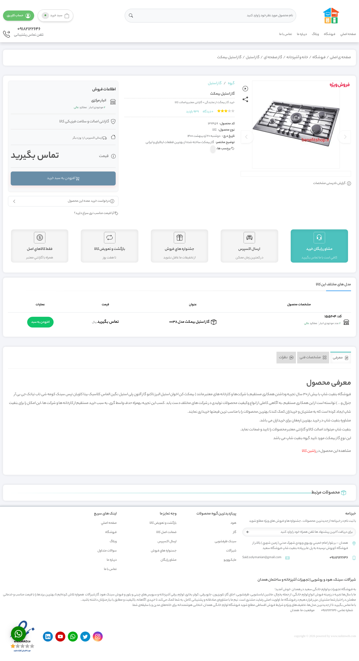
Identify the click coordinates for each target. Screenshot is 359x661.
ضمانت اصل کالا (166, 532)
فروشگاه (329, 34)
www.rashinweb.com (343, 636)
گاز (234, 532)
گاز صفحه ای (273, 58)
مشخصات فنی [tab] (313, 358)
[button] (18, 15)
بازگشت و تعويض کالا (163, 523)
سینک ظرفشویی (225, 541)
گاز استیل (253, 58)
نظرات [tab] (286, 358)
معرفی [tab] (341, 358)
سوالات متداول (107, 550)
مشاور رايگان (169, 560)
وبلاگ (315, 34)
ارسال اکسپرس (167, 541)
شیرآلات (231, 550)
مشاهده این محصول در (326, 451)
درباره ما (302, 34)
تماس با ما (285, 34)
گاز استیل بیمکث (229, 58)
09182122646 (28, 29)
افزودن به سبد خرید (63, 178)
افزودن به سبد (40, 322)
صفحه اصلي (348, 34)
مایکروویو (230, 560)
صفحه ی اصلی (340, 58)
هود (233, 523)
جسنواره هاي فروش (164, 550)
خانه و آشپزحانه (297, 58)
